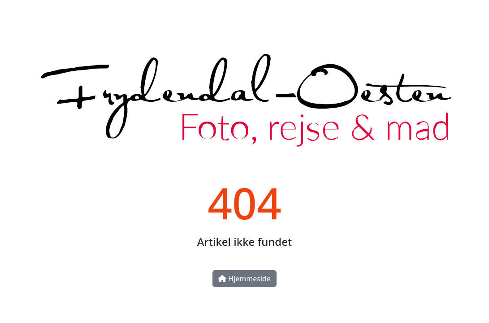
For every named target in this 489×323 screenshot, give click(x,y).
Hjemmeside (244, 279)
